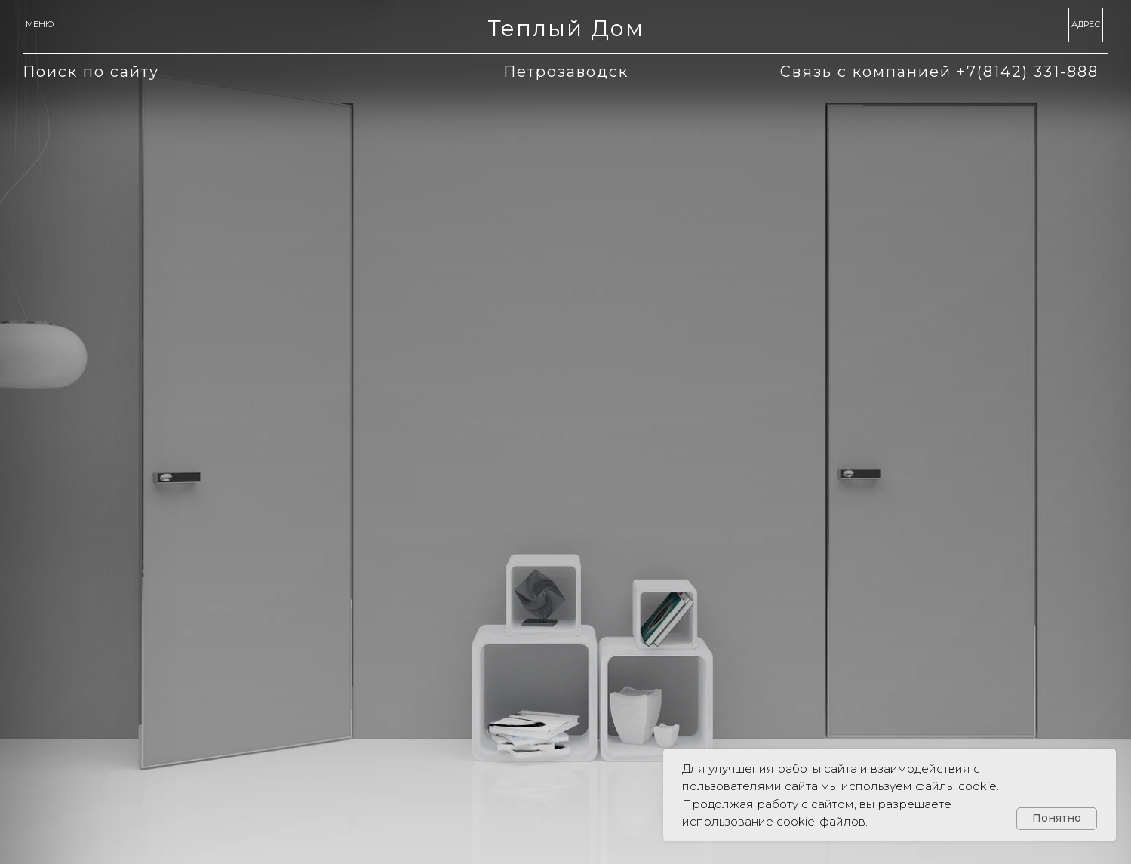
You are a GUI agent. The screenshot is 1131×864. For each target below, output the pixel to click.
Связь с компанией (939, 72)
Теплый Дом (565, 28)
